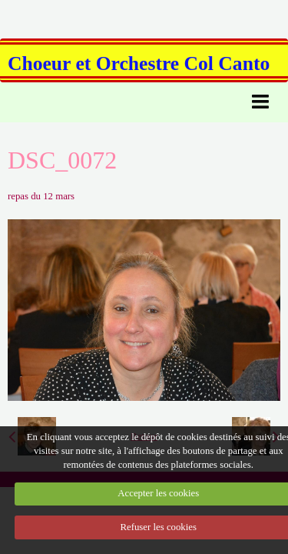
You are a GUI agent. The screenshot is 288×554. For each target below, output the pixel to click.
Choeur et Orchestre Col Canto (139, 63)
